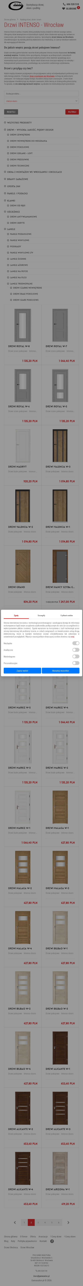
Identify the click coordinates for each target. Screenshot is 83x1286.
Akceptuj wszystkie (60, 670)
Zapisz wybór (22, 670)
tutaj (72, 636)
